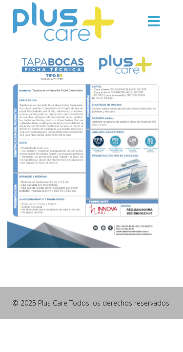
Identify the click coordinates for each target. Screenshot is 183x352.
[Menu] (154, 22)
